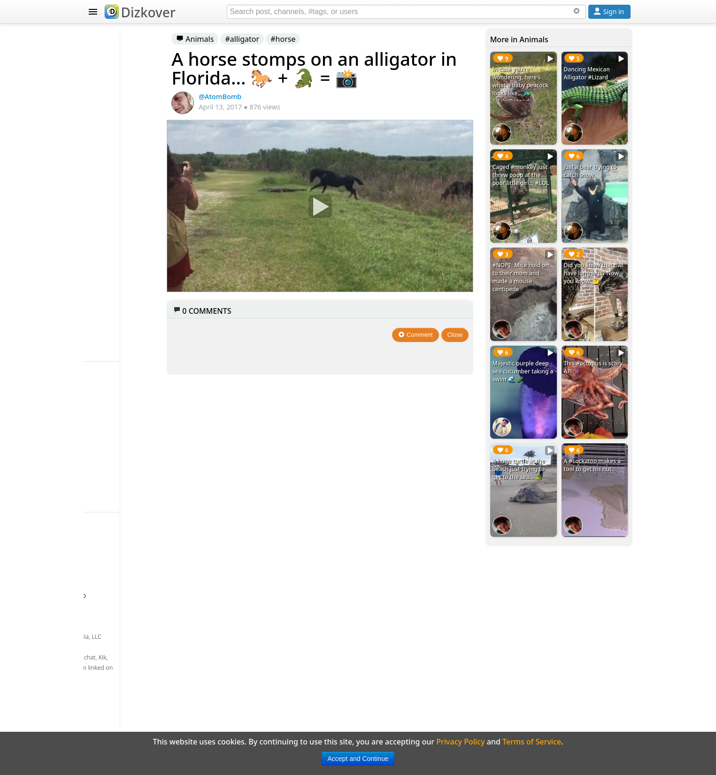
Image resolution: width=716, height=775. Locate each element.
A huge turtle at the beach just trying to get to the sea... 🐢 (539, 414)
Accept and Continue (358, 758)
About (108, 417)
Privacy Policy (122, 455)
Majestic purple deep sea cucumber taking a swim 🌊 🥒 (539, 331)
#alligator (309, 39)
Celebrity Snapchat (131, 361)
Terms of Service (126, 473)
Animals (262, 39)
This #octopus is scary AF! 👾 (595, 323)
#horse (350, 39)
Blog (105, 379)
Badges (110, 398)
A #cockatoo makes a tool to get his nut (595, 410)
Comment (438, 329)
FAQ (104, 436)
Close (477, 329)
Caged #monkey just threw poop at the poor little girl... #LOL (538, 164)
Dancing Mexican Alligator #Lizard (597, 73)
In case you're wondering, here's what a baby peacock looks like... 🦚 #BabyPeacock (538, 89)
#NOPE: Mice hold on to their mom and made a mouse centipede (538, 248)
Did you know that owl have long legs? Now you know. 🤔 (599, 248)
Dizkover (140, 12)
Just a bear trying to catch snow (597, 156)
